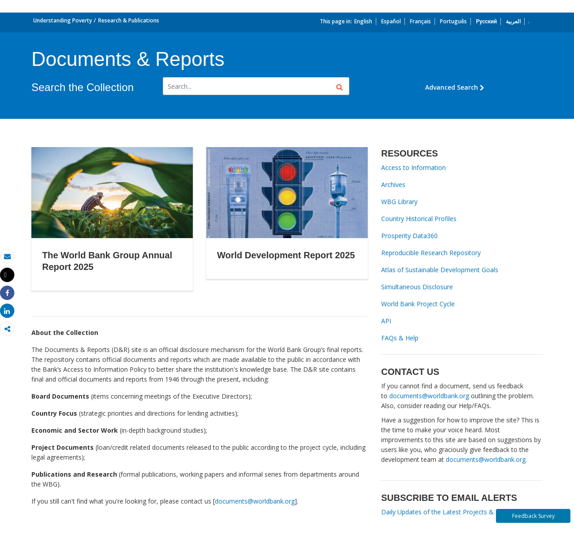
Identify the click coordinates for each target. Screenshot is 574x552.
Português (453, 21)
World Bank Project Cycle (418, 304)
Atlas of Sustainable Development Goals (439, 269)
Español (391, 21)
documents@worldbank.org (255, 501)
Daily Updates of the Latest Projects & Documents (455, 512)
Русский (486, 21)
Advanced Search (454, 87)
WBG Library (399, 201)
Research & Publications (128, 20)
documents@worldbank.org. (486, 459)
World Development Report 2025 (286, 255)
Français (420, 21)
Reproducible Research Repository (431, 252)
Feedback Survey (533, 516)
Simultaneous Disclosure (417, 287)
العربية (513, 21)
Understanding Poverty (62, 20)
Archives (393, 184)
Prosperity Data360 (409, 235)
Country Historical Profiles (419, 218)
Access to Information (413, 167)
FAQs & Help (399, 338)
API (386, 321)
